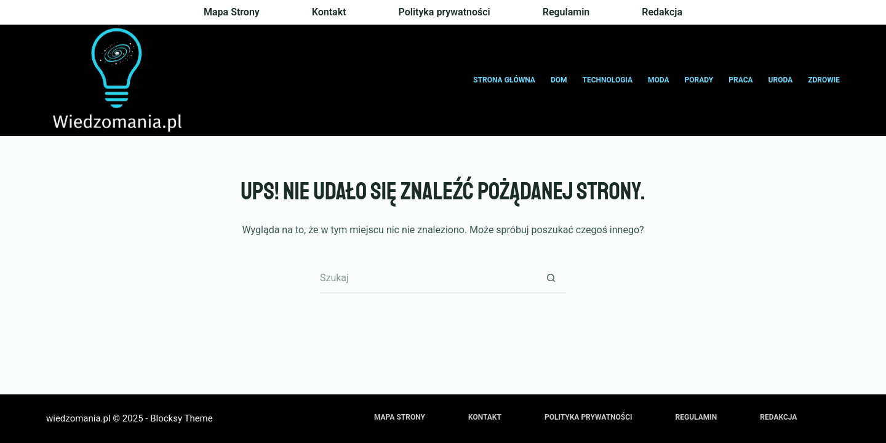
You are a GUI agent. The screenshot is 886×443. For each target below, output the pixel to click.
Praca (740, 80)
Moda (658, 80)
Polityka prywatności (444, 12)
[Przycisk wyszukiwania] (550, 278)
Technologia (608, 80)
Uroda (780, 80)
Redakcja (662, 12)
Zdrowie (824, 80)
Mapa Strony (232, 12)
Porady (699, 80)
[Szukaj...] (427, 278)
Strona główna (504, 80)
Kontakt (329, 12)
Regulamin (566, 12)
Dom (559, 80)
